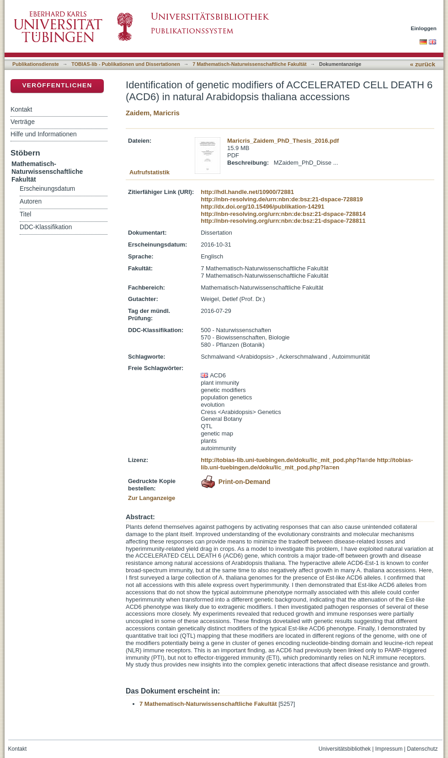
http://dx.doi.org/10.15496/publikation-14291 (262, 206)
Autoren (31, 201)
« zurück (422, 64)
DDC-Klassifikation (46, 227)
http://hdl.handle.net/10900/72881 (247, 191)
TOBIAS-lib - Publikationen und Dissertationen (125, 64)
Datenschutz (422, 749)
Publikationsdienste (35, 64)
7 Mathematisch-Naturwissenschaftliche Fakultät (249, 64)
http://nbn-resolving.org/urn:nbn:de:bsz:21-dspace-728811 (283, 220)
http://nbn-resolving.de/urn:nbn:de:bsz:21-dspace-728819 (282, 199)
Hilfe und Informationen (44, 134)
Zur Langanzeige (151, 498)
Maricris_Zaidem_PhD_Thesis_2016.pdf (283, 140)
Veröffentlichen (57, 85)
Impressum (389, 749)
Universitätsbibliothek (345, 749)
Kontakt (21, 109)
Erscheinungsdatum (47, 188)
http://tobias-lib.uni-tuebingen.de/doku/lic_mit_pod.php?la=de (288, 460)
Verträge (23, 121)
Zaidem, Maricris (153, 113)
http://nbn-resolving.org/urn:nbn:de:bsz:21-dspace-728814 (283, 213)
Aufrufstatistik (149, 172)
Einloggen (424, 28)
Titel (25, 214)
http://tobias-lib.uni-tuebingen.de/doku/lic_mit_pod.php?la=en (307, 464)
